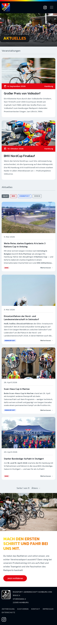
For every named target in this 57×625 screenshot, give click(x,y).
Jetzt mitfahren (15, 578)
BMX (13, 196)
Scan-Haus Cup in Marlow (17, 389)
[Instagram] (45, 7)
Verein (37, 196)
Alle (5, 196)
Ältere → (35, 488)
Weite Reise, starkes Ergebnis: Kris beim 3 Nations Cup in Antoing (24, 245)
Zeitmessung (8, 609)
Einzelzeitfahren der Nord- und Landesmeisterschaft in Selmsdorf (21, 317)
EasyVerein (22, 609)
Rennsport (24, 196)
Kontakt (35, 609)
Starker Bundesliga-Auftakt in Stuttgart (24, 458)
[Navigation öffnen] (51, 7)
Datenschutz (8, 612)
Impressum (48, 609)
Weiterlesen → (46, 267)
